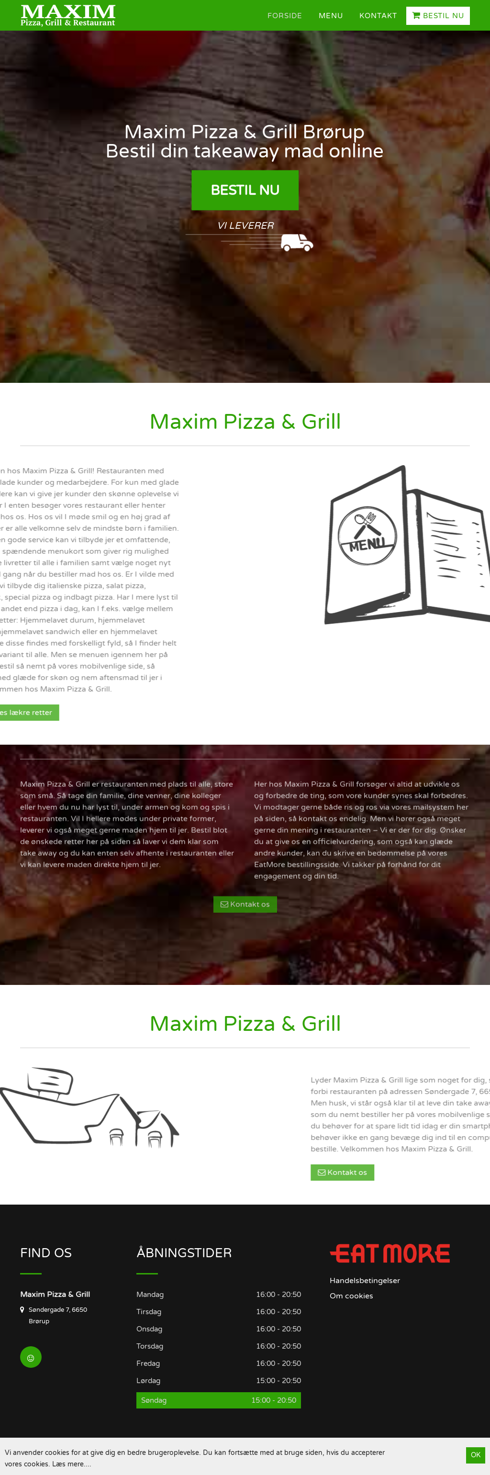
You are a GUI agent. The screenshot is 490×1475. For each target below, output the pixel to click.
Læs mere (68, 1464)
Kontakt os (245, 832)
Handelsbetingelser (365, 1280)
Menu (331, 15)
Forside (284, 15)
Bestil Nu (438, 15)
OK (475, 1455)
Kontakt (378, 15)
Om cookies (351, 1296)
